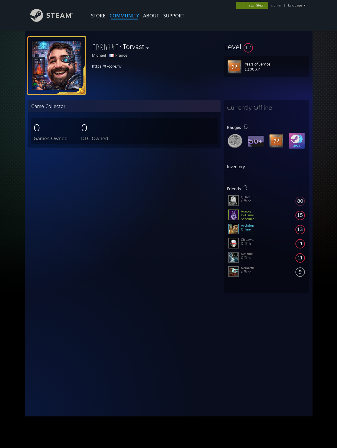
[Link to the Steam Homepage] (56, 20)
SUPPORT (174, 15)
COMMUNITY (124, 15)
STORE (98, 15)
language (295, 5)
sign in (276, 5)
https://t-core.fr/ (106, 66)
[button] (266, 47)
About (151, 15)
